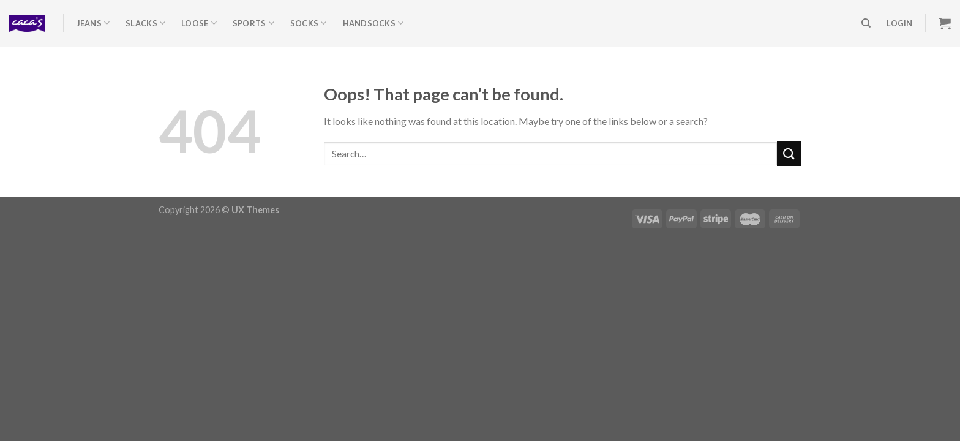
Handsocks (373, 23)
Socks (308, 23)
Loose (199, 23)
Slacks (145, 23)
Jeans (93, 23)
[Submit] (789, 153)
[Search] (866, 23)
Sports (253, 23)
